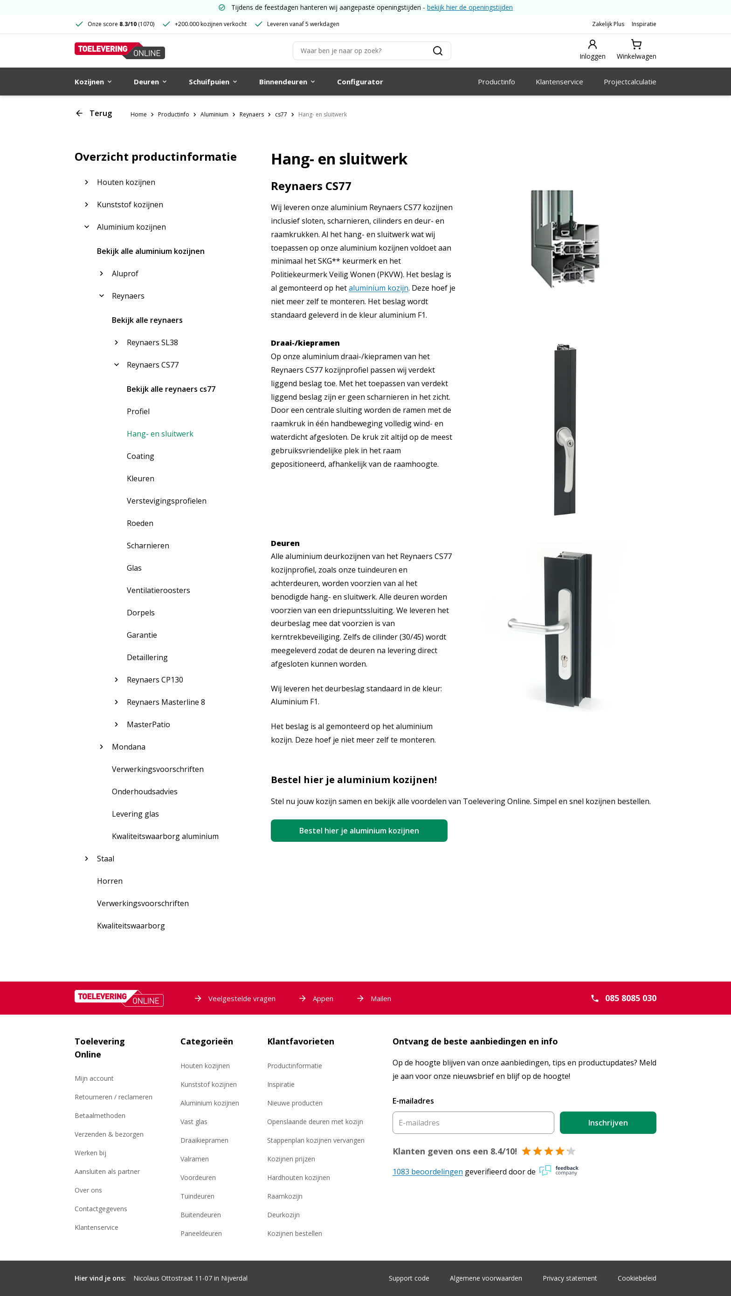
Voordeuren (198, 1177)
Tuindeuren (197, 1196)
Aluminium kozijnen (209, 1102)
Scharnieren (148, 545)
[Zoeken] (372, 50)
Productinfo (173, 114)
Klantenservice (96, 1227)
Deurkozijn (283, 1214)
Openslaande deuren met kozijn (315, 1121)
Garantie (142, 635)
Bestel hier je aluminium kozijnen (359, 830)
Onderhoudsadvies (145, 791)
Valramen (194, 1158)
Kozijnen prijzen (291, 1158)
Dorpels (141, 612)
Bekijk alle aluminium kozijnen (151, 251)
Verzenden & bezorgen (109, 1134)
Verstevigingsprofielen (167, 501)
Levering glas (135, 814)
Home (139, 114)
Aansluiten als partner (107, 1171)
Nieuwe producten (295, 1102)
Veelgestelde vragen (234, 998)
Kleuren (140, 478)
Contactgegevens (101, 1208)
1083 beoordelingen (428, 1171)
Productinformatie (294, 1065)
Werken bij (90, 1152)
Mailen (373, 998)
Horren (110, 881)
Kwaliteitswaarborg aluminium (165, 836)
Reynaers (252, 114)
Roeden (140, 523)
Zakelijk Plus (608, 24)
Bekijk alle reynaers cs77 (171, 389)
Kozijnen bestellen (294, 1233)
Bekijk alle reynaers (147, 320)
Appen (315, 998)
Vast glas (193, 1121)
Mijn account (94, 1078)
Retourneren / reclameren (113, 1096)
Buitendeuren (200, 1214)
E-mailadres (413, 1101)
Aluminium (214, 114)
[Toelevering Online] (120, 50)
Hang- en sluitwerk (322, 114)
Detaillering (147, 657)
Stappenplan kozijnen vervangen (316, 1140)
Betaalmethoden (100, 1115)
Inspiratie (644, 24)
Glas (134, 568)
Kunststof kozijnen (208, 1084)
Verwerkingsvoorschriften (158, 769)
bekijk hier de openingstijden (470, 7)
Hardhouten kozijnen (298, 1177)
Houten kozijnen (205, 1065)
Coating (140, 456)
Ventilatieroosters (158, 590)
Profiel (138, 411)
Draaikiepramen (204, 1140)
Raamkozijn (285, 1196)
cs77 (281, 114)
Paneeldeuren (201, 1233)
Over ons (88, 1190)
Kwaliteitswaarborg (131, 926)
